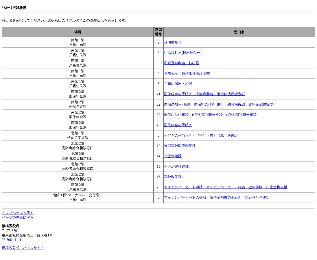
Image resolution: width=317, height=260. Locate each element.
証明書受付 (173, 42)
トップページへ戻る (17, 213)
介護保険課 (173, 156)
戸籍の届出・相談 (178, 84)
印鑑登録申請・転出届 (181, 63)
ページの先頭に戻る (17, 217)
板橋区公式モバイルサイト (23, 248)
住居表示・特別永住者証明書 (187, 73)
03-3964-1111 (11, 240)
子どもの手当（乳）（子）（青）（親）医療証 (201, 135)
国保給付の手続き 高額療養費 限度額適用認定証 (204, 94)
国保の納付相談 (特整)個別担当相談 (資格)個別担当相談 (210, 115)
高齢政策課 (173, 177)
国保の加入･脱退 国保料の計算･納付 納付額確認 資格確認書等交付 (220, 104)
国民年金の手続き (178, 125)
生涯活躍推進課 (176, 166)
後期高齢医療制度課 (180, 146)
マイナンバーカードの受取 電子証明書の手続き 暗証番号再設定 (217, 197)
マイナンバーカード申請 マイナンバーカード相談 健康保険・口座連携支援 (225, 187)
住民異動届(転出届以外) (183, 53)
